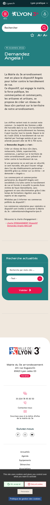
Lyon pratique (39, 3)
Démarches (25, 465)
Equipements (25, 460)
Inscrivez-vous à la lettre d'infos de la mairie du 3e (25, 417)
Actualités (25, 452)
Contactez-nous (25, 408)
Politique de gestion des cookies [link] (25, 499)
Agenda (25, 456)
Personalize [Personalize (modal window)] (25, 492)
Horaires (25, 376)
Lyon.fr (11, 3)
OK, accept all (13, 484)
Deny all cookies (35, 484)
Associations (25, 469)
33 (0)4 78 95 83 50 (25, 399)
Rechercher (11, 28)
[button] (32, 35)
